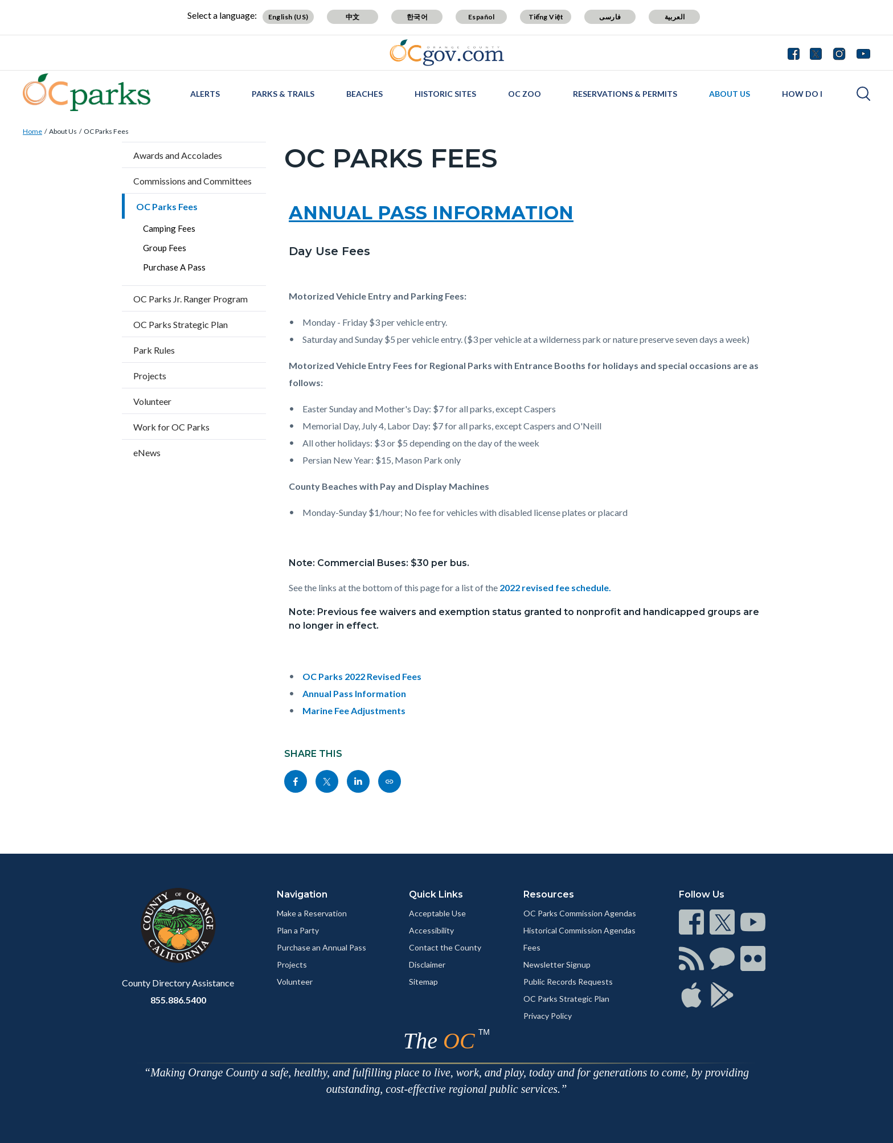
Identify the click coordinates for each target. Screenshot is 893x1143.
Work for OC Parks (171, 426)
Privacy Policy (547, 1016)
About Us (729, 94)
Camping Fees (169, 228)
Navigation (302, 894)
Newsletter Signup (557, 964)
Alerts (205, 94)
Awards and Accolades (177, 155)
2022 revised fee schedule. (555, 587)
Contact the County (445, 947)
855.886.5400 (178, 999)
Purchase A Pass (174, 267)
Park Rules (154, 350)
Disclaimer (427, 964)
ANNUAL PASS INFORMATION (431, 213)
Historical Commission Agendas (579, 930)
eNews (147, 452)
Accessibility (431, 930)
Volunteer (152, 401)
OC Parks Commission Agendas (579, 913)
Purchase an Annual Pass (321, 947)
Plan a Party (298, 930)
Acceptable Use (437, 913)
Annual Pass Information (354, 693)
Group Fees (164, 248)
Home (32, 131)
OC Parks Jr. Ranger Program (190, 298)
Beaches (364, 94)
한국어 (417, 17)
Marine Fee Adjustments (353, 710)
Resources (548, 894)
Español (481, 17)
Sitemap (423, 981)
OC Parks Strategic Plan (180, 324)
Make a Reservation (312, 913)
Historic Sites (445, 94)
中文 (353, 17)
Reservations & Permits (625, 94)
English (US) (288, 17)
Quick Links (436, 894)
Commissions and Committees (192, 180)
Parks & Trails (283, 94)
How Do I (802, 94)
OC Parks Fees (106, 131)
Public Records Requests (568, 981)
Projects (149, 375)
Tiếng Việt (546, 17)
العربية (675, 17)
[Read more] (447, 52)
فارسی (610, 17)
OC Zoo (524, 94)
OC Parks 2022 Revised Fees (361, 676)
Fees (531, 947)
